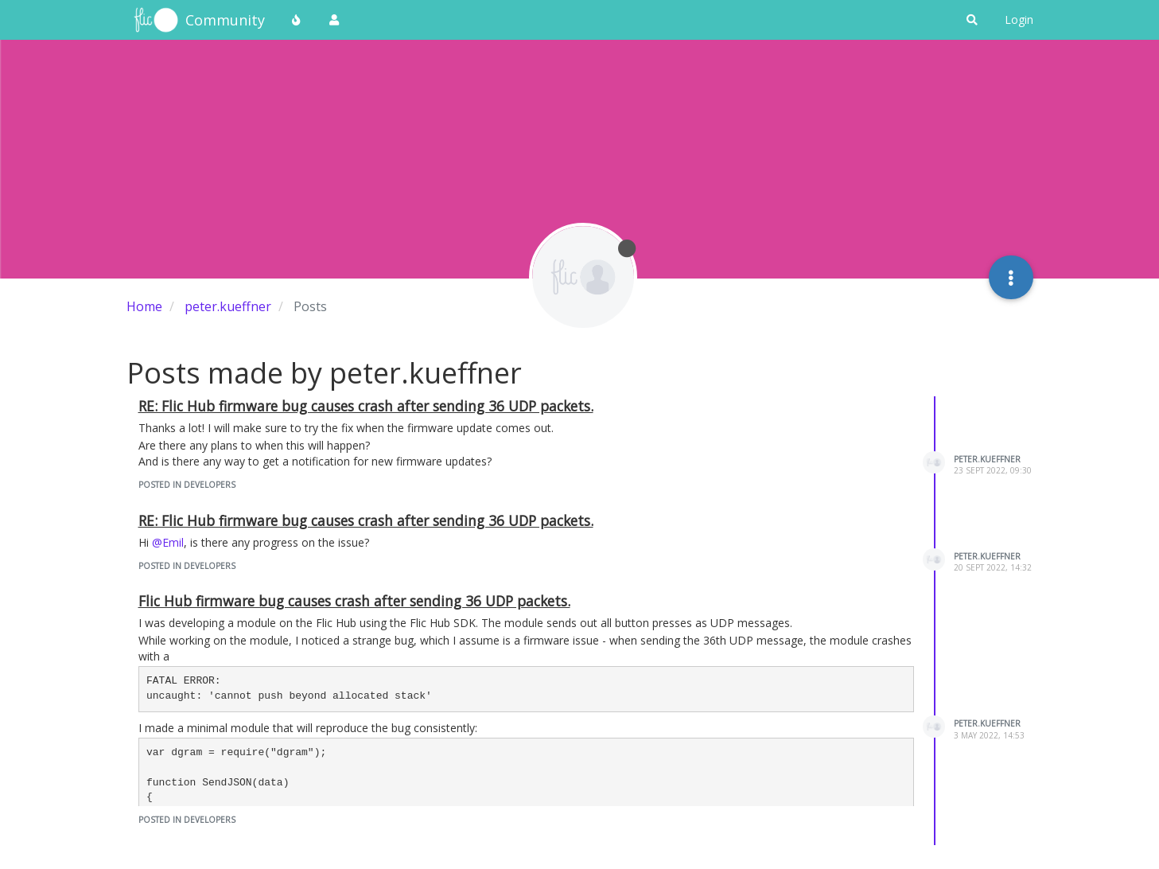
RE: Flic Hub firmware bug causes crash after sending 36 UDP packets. (365, 405)
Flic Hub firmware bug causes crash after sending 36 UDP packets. (354, 600)
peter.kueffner (987, 459)
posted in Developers (186, 484)
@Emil (168, 542)
